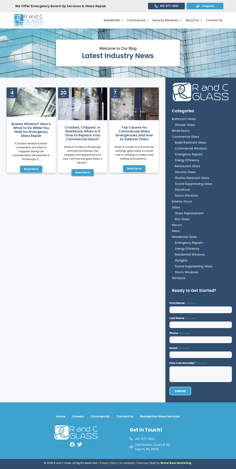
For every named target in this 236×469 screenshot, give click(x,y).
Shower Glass (185, 125)
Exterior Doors (182, 201)
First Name (183, 303)
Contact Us (214, 20)
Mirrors (177, 225)
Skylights (181, 260)
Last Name (182, 318)
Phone (179, 333)
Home (60, 416)
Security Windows (167, 20)
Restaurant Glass (187, 166)
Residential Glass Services (160, 416)
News (176, 231)
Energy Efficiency (187, 160)
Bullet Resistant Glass (190, 142)
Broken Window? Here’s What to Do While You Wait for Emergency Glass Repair (31, 130)
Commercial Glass (185, 137)
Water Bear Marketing (175, 463)
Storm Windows (186, 195)
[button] (31, 169)
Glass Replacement (189, 213)
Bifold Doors (181, 131)
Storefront (182, 190)
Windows (178, 278)
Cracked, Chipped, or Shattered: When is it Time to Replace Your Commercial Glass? (82, 133)
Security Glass (185, 172)
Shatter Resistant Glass (192, 178)
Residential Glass (184, 237)
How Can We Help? (188, 363)
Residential (114, 20)
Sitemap (142, 463)
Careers (78, 416)
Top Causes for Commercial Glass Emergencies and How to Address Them (134, 133)
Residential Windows (190, 254)
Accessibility (127, 463)
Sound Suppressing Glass (193, 184)
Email (179, 348)
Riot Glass (182, 219)
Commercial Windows (191, 148)
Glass (176, 207)
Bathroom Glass (184, 119)
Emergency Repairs (189, 154)
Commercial (138, 20)
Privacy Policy (108, 463)
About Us (194, 20)
